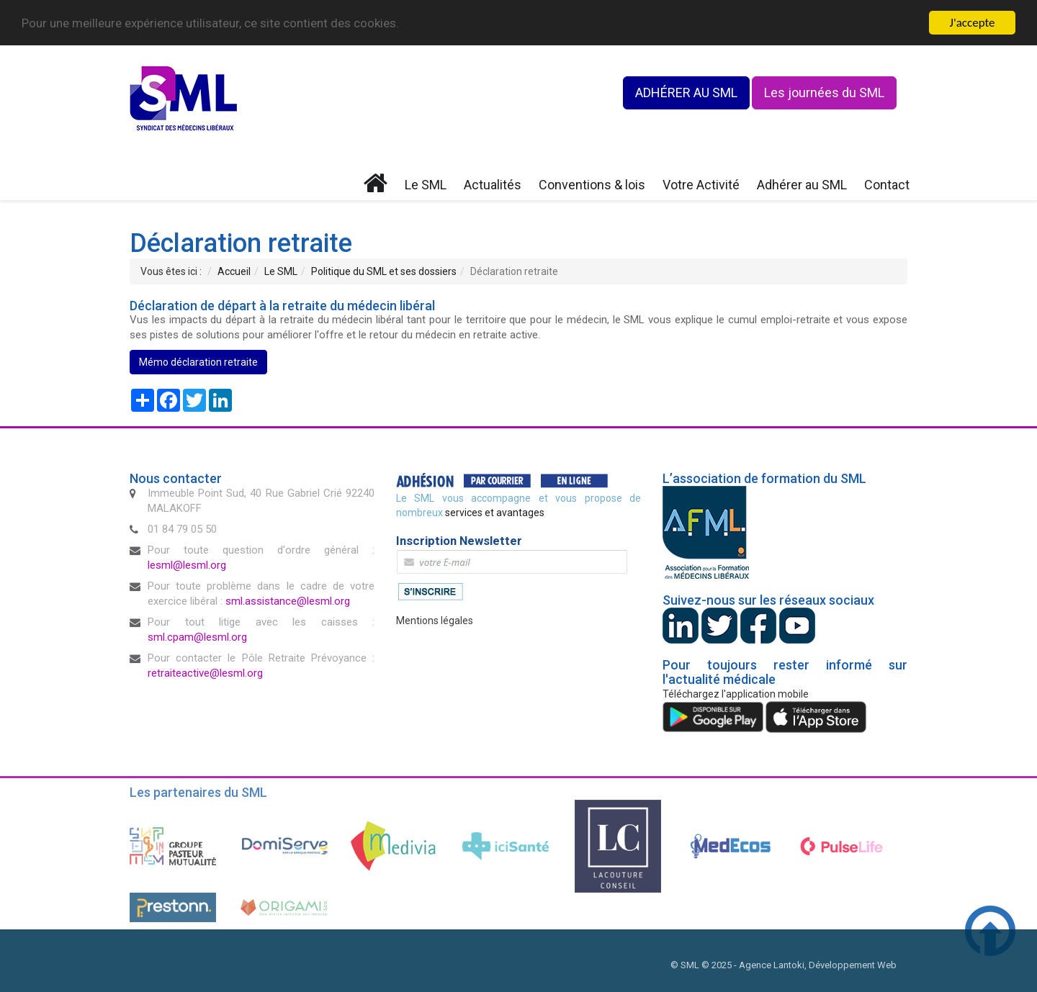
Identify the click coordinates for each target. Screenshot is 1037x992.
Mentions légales (434, 620)
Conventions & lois (592, 184)
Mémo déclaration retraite (198, 362)
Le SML (425, 184)
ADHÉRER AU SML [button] (686, 92)
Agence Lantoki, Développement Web (818, 965)
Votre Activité (701, 184)
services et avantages (494, 512)
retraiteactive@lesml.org (205, 673)
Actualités (492, 184)
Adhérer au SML (802, 184)
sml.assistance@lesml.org (287, 601)
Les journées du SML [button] (824, 92)
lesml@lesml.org (187, 565)
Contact (887, 184)
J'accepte (972, 22)
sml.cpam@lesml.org (197, 637)
